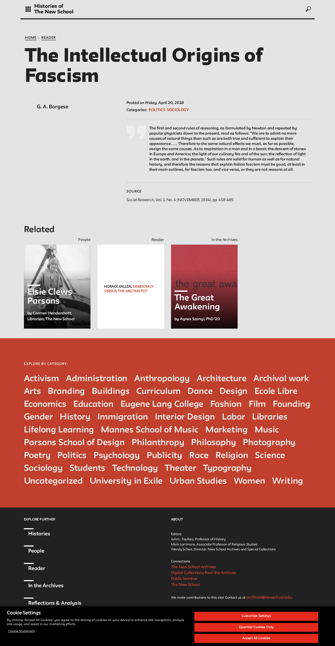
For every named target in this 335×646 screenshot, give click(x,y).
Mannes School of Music (149, 430)
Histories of (48, 6)
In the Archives (46, 586)
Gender (38, 417)
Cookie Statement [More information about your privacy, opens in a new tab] (21, 637)
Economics (45, 404)
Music (267, 430)
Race (199, 456)
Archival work (281, 379)
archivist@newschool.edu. (269, 597)
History (75, 417)
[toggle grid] (28, 9)
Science (270, 456)
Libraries (270, 417)
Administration (96, 379)
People (36, 551)
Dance (200, 391)
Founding (291, 404)
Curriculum (158, 391)
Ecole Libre (276, 391)
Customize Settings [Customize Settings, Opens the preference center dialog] (256, 622)
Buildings (110, 391)
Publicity (164, 456)
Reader (48, 37)
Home (30, 37)
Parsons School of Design (74, 443)
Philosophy (213, 443)
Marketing (226, 430)
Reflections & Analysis (55, 603)
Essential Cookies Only (256, 633)
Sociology (178, 110)
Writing (287, 481)
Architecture (222, 379)
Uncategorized (53, 481)
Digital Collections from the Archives (203, 573)
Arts (32, 391)
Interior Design (185, 417)
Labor (233, 417)
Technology (135, 468)
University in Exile (126, 481)
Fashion (226, 404)
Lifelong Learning (59, 430)
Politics (157, 110)
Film (257, 404)
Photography (269, 443)
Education (93, 404)
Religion (231, 456)
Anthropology (162, 379)
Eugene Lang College (161, 404)
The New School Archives (193, 567)
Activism (41, 379)
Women (249, 481)
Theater (180, 468)
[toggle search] (307, 9)
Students (87, 468)
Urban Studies (198, 481)
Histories (39, 534)
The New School (53, 12)
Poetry (37, 456)
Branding (66, 391)
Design (234, 391)
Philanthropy (158, 443)
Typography (227, 468)
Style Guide (208, 610)
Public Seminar (184, 579)
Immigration (122, 417)
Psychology (116, 456)
